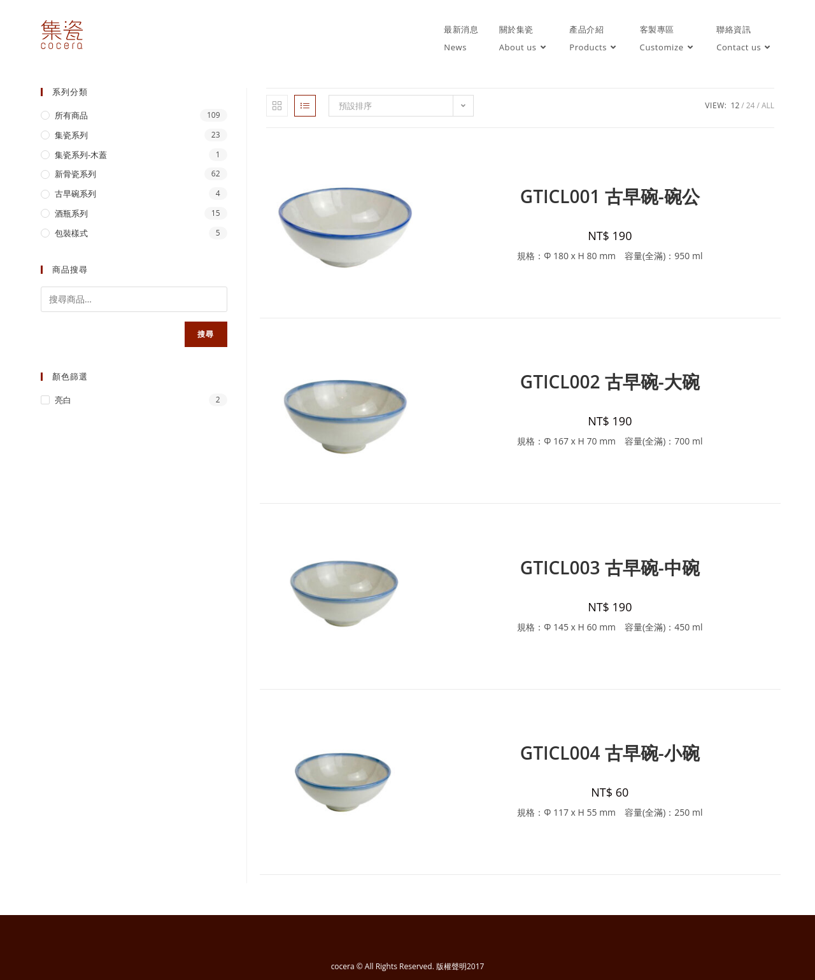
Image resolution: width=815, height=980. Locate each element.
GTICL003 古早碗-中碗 (610, 567)
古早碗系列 (75, 193)
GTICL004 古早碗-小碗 (610, 753)
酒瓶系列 (71, 213)
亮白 (63, 400)
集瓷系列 (71, 135)
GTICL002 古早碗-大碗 (610, 381)
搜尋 (205, 334)
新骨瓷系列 (75, 174)
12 (735, 105)
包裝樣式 (71, 233)
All (768, 105)
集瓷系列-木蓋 (81, 154)
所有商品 (71, 115)
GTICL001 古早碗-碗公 (610, 196)
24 (750, 105)
